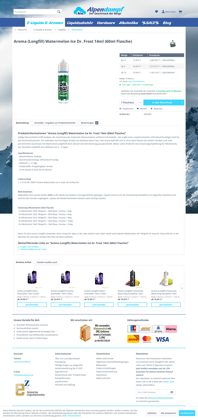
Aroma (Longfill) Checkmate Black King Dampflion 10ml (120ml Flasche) (130, 292)
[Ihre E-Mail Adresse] (152, 392)
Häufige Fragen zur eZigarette (68, 365)
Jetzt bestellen (32, 304)
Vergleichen (126, 108)
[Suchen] (59, 11)
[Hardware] (106, 22)
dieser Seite (168, 381)
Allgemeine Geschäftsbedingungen (112, 361)
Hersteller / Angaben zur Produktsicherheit (54, 122)
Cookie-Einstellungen (106, 368)
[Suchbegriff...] (37, 11)
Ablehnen (151, 413)
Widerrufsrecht (103, 378)
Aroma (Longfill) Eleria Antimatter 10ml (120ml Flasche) (28, 292)
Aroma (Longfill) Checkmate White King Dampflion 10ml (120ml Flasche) (164, 292)
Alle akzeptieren (168, 413)
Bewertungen (89, 122)
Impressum (101, 375)
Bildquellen (101, 365)
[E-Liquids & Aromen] (45, 22)
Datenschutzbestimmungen (161, 398)
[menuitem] (37, 11)
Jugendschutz (61, 371)
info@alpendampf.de (23, 375)
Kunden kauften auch (47, 262)
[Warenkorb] (181, 11)
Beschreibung (22, 122)
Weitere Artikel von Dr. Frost (32, 249)
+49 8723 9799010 (22, 361)
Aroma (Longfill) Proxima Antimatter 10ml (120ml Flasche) (62, 292)
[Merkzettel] (156, 11)
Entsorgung (60, 361)
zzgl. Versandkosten (136, 81)
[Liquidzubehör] (80, 22)
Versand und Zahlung (65, 384)
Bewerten (157, 108)
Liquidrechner (61, 381)
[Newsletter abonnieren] (172, 392)
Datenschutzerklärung (106, 371)
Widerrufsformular (105, 358)
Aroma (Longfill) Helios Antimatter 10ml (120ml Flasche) (95, 292)
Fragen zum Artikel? (28, 246)
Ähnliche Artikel (23, 262)
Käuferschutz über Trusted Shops (70, 375)
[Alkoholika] (128, 22)
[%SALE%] (150, 22)
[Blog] (167, 22)
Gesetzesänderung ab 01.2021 (69, 368)
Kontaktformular (62, 378)
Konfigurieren (187, 413)
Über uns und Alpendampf (67, 358)
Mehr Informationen (71, 415)
